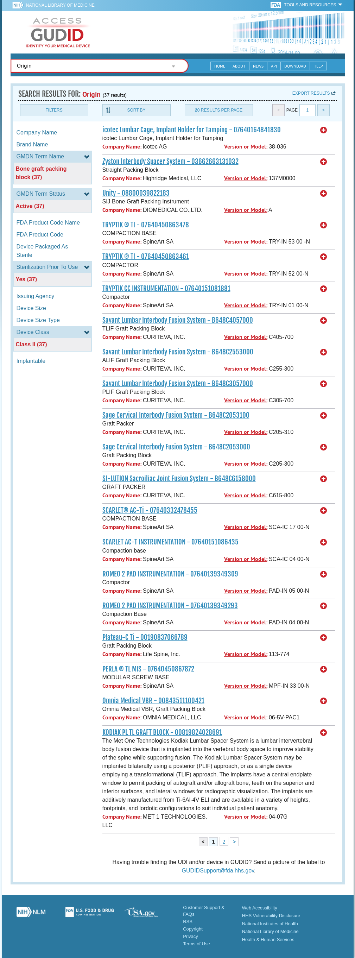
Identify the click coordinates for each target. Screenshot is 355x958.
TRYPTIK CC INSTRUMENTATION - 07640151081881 (166, 288)
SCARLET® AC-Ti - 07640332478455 (149, 510)
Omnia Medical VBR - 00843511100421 (153, 701)
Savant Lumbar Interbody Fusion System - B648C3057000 (177, 383)
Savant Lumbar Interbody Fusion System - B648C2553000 (177, 352)
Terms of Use (196, 943)
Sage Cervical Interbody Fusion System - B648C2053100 (175, 415)
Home (219, 66)
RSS (187, 921)
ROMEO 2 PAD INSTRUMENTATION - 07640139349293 (170, 605)
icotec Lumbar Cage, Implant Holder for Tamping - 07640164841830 (191, 130)
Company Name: (121, 146)
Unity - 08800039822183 (136, 193)
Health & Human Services (268, 939)
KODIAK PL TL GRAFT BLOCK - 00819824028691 (162, 732)
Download (295, 66)
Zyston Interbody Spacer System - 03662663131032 (170, 161)
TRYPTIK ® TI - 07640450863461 (145, 256)
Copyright (193, 929)
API (274, 66)
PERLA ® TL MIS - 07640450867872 (148, 669)
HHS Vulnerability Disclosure (271, 915)
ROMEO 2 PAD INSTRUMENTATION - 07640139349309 (170, 574)
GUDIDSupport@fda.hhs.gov (218, 871)
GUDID (58, 32)
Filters (53, 110)
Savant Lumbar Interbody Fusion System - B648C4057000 (177, 320)
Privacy (190, 936)
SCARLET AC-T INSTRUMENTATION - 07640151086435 (170, 542)
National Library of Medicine (60, 5)
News (258, 66)
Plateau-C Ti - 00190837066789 (145, 637)
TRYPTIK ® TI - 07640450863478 (145, 225)
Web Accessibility (259, 907)
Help (318, 66)
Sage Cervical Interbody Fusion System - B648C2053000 (176, 447)
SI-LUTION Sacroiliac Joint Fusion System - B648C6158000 (179, 478)
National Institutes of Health (270, 923)
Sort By (136, 110)
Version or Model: (245, 146)
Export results (311, 93)
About (239, 66)
